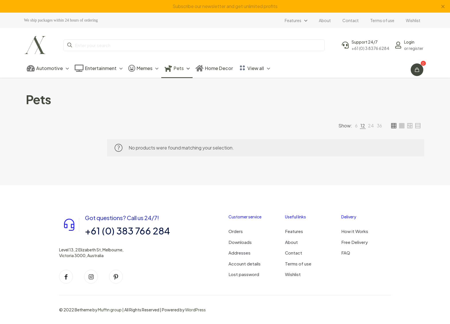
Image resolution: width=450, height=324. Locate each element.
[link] (356, 125)
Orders (235, 231)
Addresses (239, 252)
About (291, 242)
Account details (244, 263)
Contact (293, 252)
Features (294, 231)
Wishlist (293, 274)
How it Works (354, 231)
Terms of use (298, 263)
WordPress (195, 309)
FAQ (345, 252)
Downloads (240, 242)
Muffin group (110, 309)
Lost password (243, 274)
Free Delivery (354, 242)
